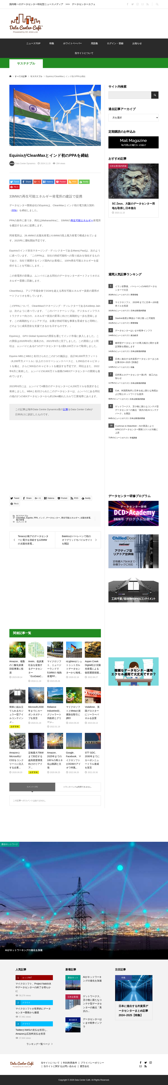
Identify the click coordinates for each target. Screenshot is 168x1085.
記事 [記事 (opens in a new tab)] (65, 409)
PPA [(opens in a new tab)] (14, 210)
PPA (36, 518)
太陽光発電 (85, 518)
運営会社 (84, 1066)
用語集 (94, 43)
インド (42, 518)
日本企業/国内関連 (138, 311)
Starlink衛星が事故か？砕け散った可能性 (135, 318)
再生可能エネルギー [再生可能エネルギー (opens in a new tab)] (82, 220)
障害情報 (134, 295)
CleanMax (20, 518)
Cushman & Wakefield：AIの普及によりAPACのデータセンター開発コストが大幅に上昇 (136, 429)
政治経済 (134, 335)
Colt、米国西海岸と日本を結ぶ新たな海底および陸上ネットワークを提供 (136, 392)
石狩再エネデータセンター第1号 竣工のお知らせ (136, 377)
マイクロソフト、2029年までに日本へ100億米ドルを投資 (136, 304)
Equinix (29, 518)
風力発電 (20, 520)
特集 (51, 43)
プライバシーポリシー (92, 1062)
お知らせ (137, 43)
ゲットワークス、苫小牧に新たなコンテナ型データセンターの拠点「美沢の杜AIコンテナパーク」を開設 (137, 410)
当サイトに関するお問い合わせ (60, 1066)
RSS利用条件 (70, 1062)
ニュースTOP (33, 43)
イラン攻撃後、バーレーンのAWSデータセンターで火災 (136, 288)
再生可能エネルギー (70, 518)
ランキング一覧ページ (38, 1044)
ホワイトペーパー (72, 43)
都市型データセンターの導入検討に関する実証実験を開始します (137, 345)
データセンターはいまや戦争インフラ (133, 330)
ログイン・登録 (115, 43)
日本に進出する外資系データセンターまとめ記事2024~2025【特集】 (137, 361)
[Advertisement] (107, 23)
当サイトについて (84, 53)
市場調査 (133, 438)
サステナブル (26, 63)
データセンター (53, 518)
